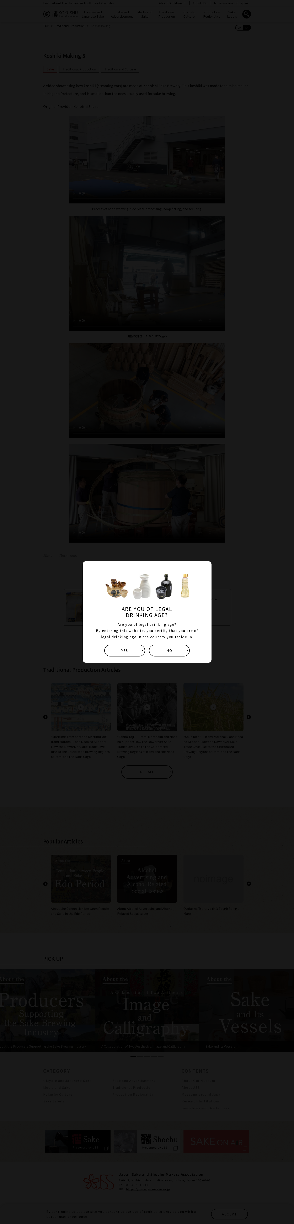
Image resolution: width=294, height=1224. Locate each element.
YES (124, 650)
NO (169, 650)
